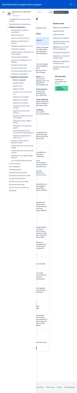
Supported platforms (17, 35)
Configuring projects (15, 169)
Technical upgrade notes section (36, 175)
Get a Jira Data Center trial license (21, 160)
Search (70, 4)
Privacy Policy (39, 387)
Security (59, 387)
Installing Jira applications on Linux (22, 46)
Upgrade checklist (18, 83)
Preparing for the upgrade (21, 97)
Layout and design (14, 163)
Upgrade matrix (17, 86)
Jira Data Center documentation (19, 181)
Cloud (50, 12)
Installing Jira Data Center (19, 65)
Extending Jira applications (19, 74)
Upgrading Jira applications (19, 77)
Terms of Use (50, 387)
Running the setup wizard (19, 68)
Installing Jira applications (17, 27)
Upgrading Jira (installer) (20, 100)
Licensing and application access (21, 71)
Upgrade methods (18, 89)
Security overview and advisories (19, 187)
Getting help (12, 190)
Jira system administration (17, 178)
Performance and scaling (16, 184)
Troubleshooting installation (19, 57)
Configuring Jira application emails (19, 175)
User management (14, 166)
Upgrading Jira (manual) (20, 103)
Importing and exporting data (18, 172)
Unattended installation (18, 49)
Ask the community (60, 88)
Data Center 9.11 (61, 12)
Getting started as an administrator (20, 24)
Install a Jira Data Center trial (20, 38)
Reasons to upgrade (19, 80)
